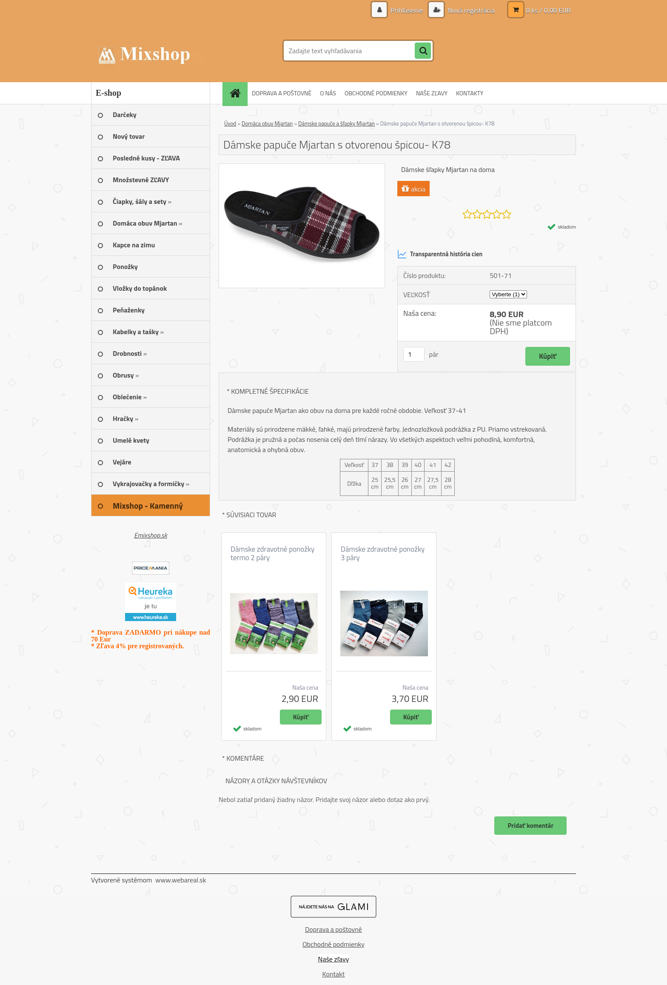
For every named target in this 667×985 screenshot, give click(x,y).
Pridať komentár (530, 825)
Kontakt (333, 974)
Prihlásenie (407, 10)
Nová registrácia (470, 10)
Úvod (230, 123)
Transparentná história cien (439, 254)
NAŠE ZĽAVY (432, 93)
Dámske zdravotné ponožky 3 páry (383, 553)
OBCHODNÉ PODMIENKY (376, 93)
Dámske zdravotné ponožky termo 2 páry (272, 553)
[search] (422, 51)
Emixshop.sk (150, 535)
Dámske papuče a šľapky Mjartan (336, 123)
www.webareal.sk (180, 880)
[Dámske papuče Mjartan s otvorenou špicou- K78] (302, 167)
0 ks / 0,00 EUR (548, 10)
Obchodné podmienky (333, 944)
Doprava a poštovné (333, 929)
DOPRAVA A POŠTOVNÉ (281, 93)
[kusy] (414, 354)
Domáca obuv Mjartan (267, 123)
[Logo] (149, 50)
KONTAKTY (469, 93)
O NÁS (328, 93)
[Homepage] (238, 93)
